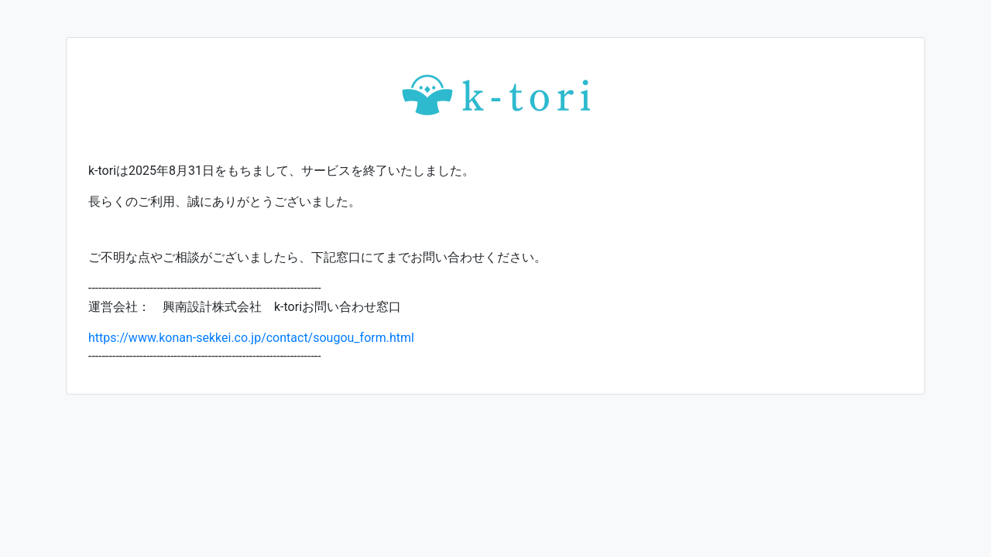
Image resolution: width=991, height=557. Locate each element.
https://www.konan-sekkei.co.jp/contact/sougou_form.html (251, 337)
